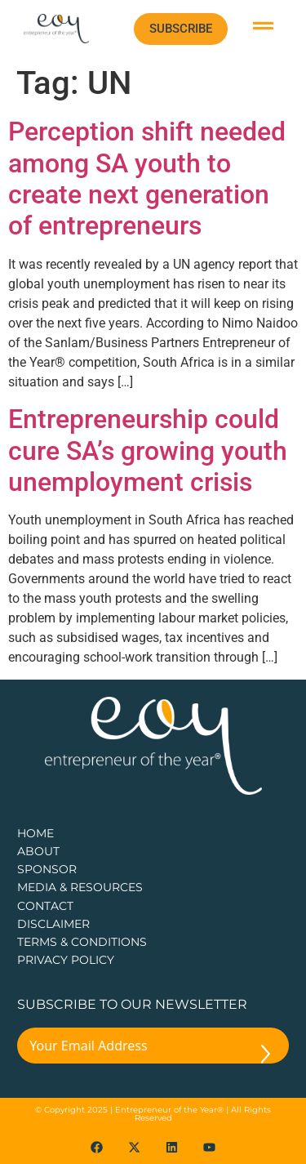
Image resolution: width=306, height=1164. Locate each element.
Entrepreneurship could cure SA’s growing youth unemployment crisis (147, 450)
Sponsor (47, 869)
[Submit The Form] (265, 1057)
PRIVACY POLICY (65, 959)
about (38, 851)
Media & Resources (80, 887)
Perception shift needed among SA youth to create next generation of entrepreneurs (147, 178)
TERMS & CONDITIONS (82, 941)
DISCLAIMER (53, 923)
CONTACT (45, 906)
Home (35, 833)
